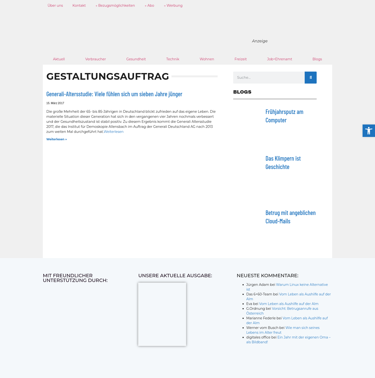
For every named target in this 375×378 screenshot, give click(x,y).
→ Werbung (173, 5)
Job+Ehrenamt (279, 59)
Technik (172, 59)
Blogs (317, 59)
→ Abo (149, 5)
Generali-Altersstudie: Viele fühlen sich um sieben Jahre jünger (114, 93)
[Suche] (311, 78)
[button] (369, 130)
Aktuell (59, 59)
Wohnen (207, 59)
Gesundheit (136, 59)
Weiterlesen (113, 132)
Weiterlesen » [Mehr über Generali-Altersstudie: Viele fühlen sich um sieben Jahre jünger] (56, 139)
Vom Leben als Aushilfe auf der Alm (289, 304)
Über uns (55, 5)
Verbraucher (95, 59)
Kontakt (79, 5)
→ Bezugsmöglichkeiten (115, 5)
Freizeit (241, 59)
